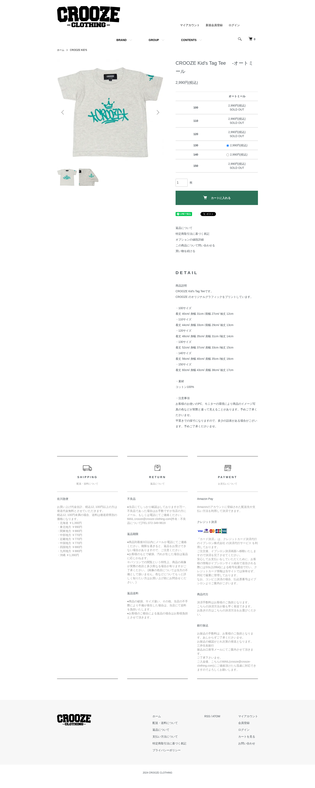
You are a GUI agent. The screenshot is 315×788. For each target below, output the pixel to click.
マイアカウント (190, 25)
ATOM (216, 716)
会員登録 (244, 722)
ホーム (60, 50)
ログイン (234, 25)
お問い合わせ (246, 743)
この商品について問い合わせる (195, 245)
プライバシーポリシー (166, 750)
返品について (184, 228)
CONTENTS (188, 40)
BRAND (122, 40)
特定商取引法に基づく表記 (192, 233)
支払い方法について (165, 736)
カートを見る (246, 736)
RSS (207, 716)
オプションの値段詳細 (190, 239)
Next (157, 112)
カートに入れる (217, 198)
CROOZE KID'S (78, 50)
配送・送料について (165, 722)
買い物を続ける (185, 251)
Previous (63, 112)
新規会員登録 (214, 25)
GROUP (154, 40)
